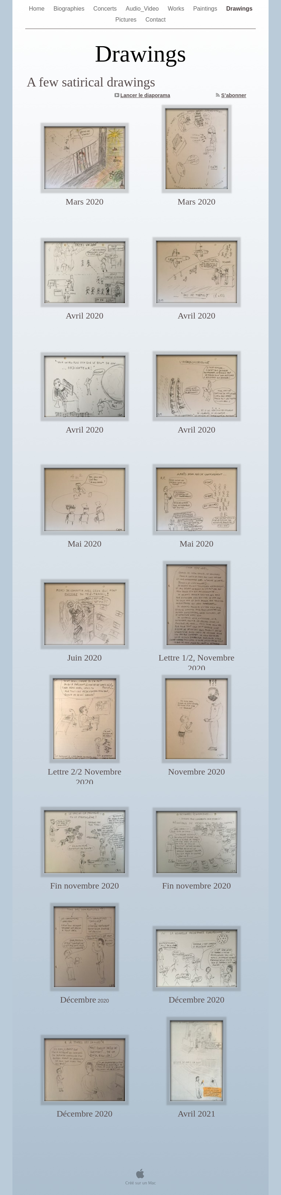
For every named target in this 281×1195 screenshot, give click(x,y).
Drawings (239, 8)
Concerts (105, 8)
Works (177, 8)
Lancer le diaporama (145, 95)
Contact (156, 19)
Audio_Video (143, 8)
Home (37, 8)
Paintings (206, 8)
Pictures (126, 19)
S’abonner (233, 95)
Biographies (69, 8)
